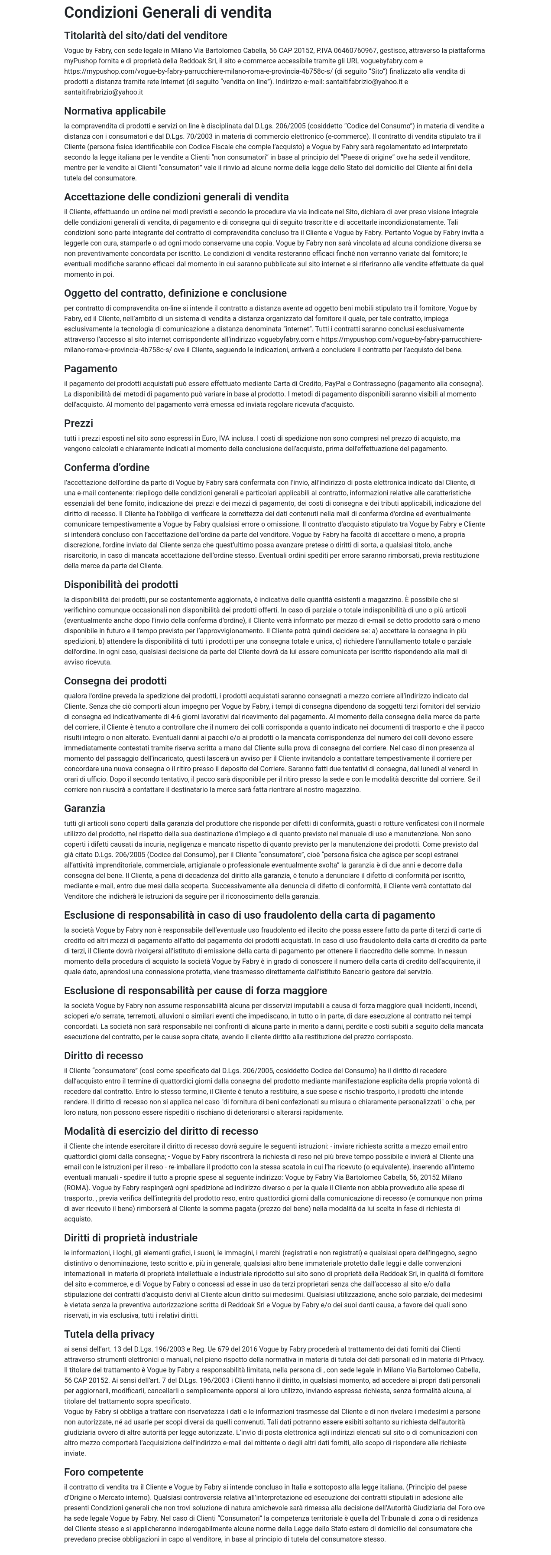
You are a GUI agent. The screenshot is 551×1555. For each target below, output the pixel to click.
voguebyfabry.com (389, 61)
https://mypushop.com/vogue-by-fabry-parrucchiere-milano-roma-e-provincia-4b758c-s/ (198, 71)
